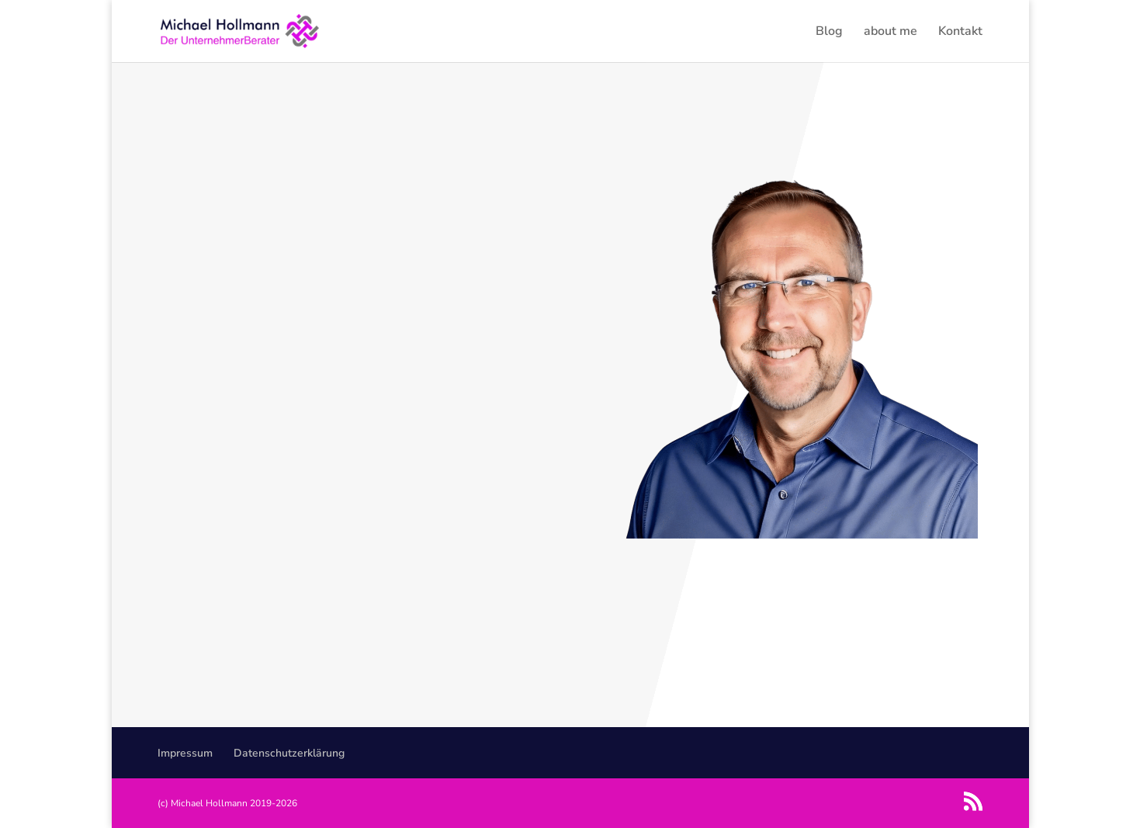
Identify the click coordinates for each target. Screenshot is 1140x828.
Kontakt (960, 33)
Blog (829, 33)
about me (890, 33)
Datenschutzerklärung (289, 753)
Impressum (185, 753)
